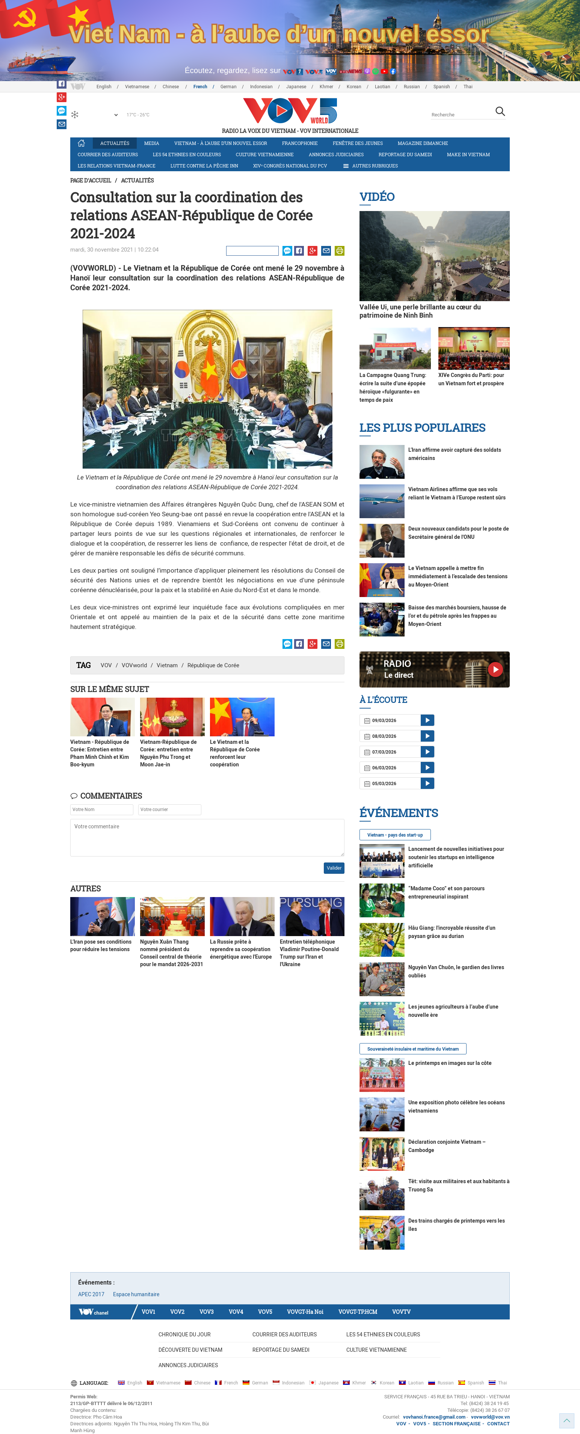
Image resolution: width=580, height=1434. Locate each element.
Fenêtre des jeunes (358, 143)
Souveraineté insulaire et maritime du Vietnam (413, 1049)
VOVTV (401, 1311)
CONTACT (498, 1423)
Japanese (296, 86)
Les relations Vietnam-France (117, 166)
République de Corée (213, 665)
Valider (334, 868)
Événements (398, 812)
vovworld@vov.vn (490, 1417)
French (200, 86)
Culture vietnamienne (265, 154)
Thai (468, 86)
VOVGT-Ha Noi (305, 1311)
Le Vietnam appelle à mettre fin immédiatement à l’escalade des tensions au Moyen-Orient (458, 576)
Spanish (441, 86)
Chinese (171, 86)
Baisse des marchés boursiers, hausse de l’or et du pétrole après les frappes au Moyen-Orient (457, 616)
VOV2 (177, 1311)
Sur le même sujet (109, 689)
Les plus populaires (422, 427)
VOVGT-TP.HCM (357, 1311)
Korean (354, 86)
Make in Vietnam (468, 154)
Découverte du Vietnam (190, 1350)
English (104, 86)
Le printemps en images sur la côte (450, 1063)
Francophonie (300, 143)
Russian (412, 86)
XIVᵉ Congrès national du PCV (290, 166)
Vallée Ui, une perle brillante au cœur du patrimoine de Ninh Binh (420, 311)
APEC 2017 (91, 1294)
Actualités (114, 143)
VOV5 (265, 1311)
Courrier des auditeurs (108, 154)
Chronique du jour (185, 1334)
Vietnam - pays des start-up (395, 835)
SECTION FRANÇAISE (456, 1423)
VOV (106, 665)
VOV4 (236, 1311)
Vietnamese (137, 86)
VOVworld (134, 665)
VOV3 (206, 1311)
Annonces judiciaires (336, 154)
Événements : (96, 1282)
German (229, 86)
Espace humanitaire (136, 1294)
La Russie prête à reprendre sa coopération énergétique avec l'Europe (241, 949)
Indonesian (261, 86)
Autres (85, 888)
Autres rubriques (370, 166)
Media (151, 143)
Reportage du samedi (405, 154)
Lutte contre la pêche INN (204, 166)
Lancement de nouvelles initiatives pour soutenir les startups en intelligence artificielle (456, 857)
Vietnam (167, 665)
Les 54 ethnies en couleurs (187, 154)
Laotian (382, 86)
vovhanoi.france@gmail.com (433, 1417)
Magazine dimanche (423, 143)
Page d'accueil (90, 180)
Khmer (326, 86)
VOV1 (148, 1311)
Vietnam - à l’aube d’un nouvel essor (220, 143)
